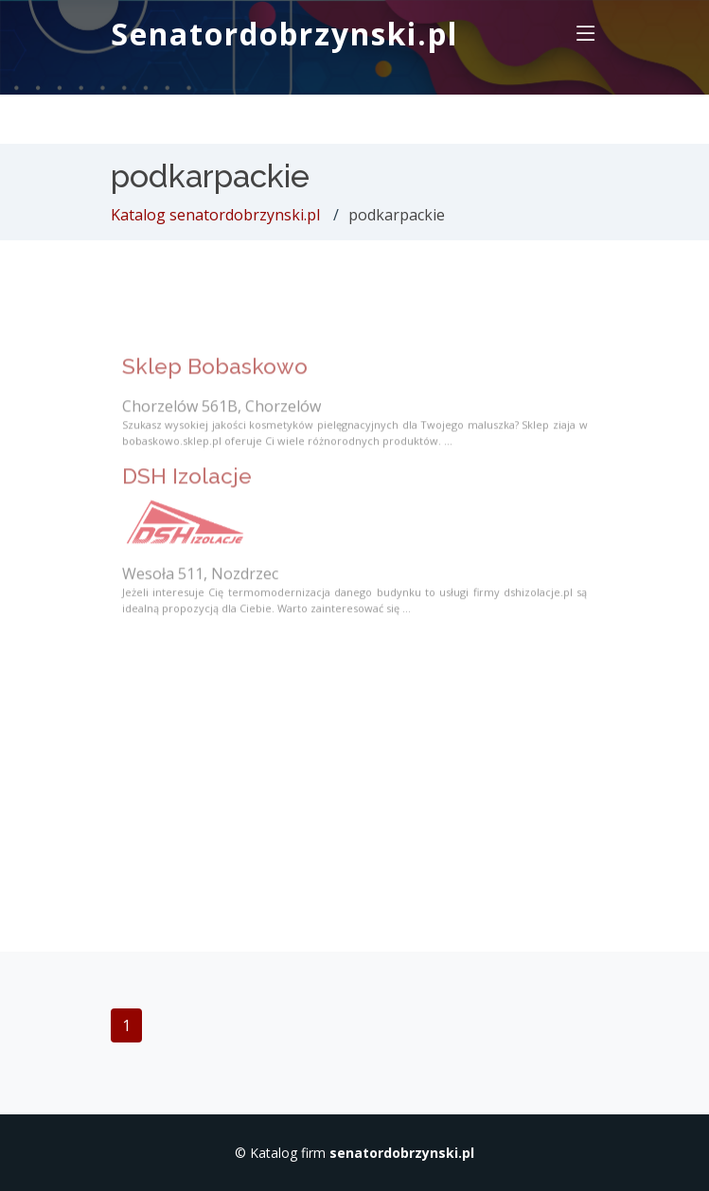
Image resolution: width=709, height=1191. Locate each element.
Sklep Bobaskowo (215, 377)
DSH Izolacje (187, 487)
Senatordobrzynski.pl (284, 33)
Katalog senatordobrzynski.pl (215, 214)
